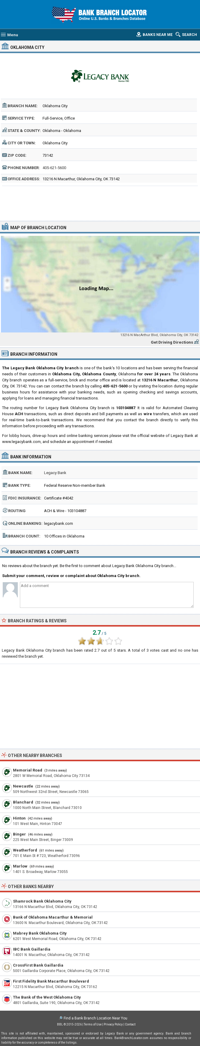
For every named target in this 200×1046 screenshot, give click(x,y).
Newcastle (23, 786)
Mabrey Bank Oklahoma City (40, 933)
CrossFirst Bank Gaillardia (38, 965)
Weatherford (25, 850)
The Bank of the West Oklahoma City (47, 997)
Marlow (20, 866)
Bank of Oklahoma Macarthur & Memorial (53, 917)
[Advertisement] (100, 203)
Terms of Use (93, 1024)
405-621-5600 (54, 167)
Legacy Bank (55, 472)
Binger (19, 834)
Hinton (19, 818)
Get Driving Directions (172, 342)
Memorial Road (27, 770)
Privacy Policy (113, 1024)
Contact (130, 1024)
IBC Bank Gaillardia (31, 949)
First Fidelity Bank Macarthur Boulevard (51, 981)
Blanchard (23, 802)
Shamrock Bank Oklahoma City (42, 901)
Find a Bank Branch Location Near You (95, 1018)
